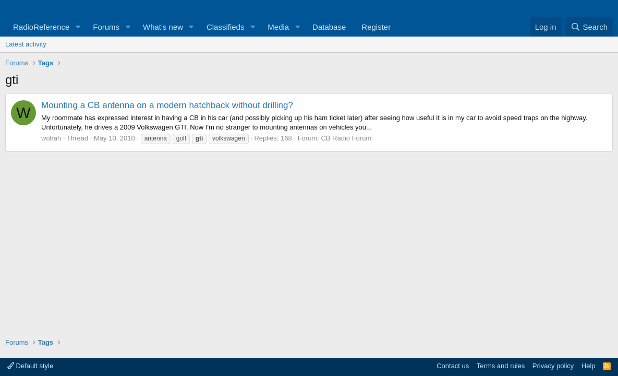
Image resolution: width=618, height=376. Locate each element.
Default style (30, 366)
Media (278, 26)
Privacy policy (553, 366)
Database (329, 26)
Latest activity (25, 44)
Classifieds (226, 26)
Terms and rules (501, 366)
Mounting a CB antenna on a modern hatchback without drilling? (167, 105)
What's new (163, 26)
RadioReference (41, 26)
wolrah (51, 138)
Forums (106, 26)
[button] (77, 27)
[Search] (589, 27)
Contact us (453, 366)
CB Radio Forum (346, 138)
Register (376, 26)
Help (588, 366)
